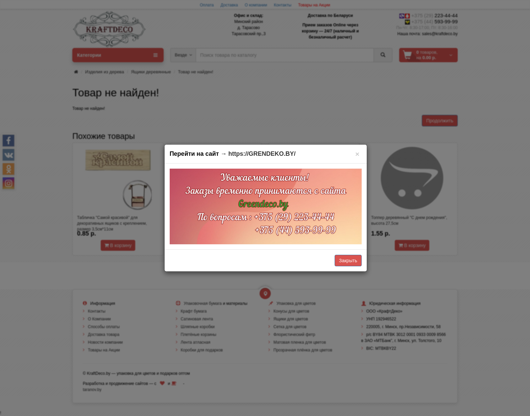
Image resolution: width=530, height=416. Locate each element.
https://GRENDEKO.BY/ (262, 153)
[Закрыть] (357, 154)
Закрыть (348, 260)
